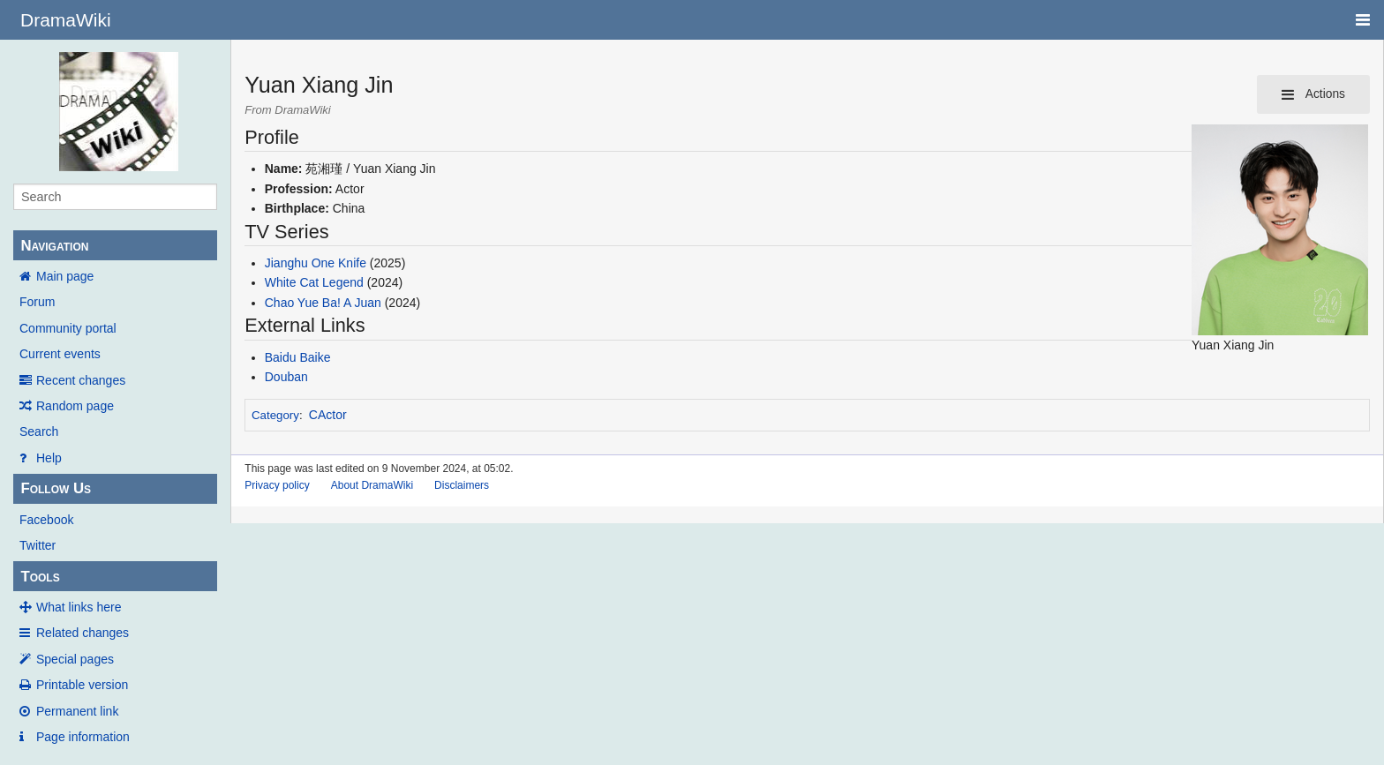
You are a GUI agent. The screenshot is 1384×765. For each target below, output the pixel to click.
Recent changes (80, 380)
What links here (78, 607)
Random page (75, 406)
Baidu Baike (298, 357)
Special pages (75, 659)
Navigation (54, 245)
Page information (83, 737)
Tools (39, 576)
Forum (37, 302)
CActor (328, 415)
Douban (286, 377)
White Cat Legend (314, 282)
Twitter (37, 545)
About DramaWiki (372, 485)
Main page (65, 276)
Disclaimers (461, 485)
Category (275, 415)
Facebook (46, 520)
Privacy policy (276, 485)
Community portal (68, 328)
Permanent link (77, 711)
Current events (60, 354)
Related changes (82, 633)
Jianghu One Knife (315, 263)
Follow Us (55, 488)
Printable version (82, 685)
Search (38, 431)
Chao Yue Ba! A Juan (323, 303)
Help (49, 458)
